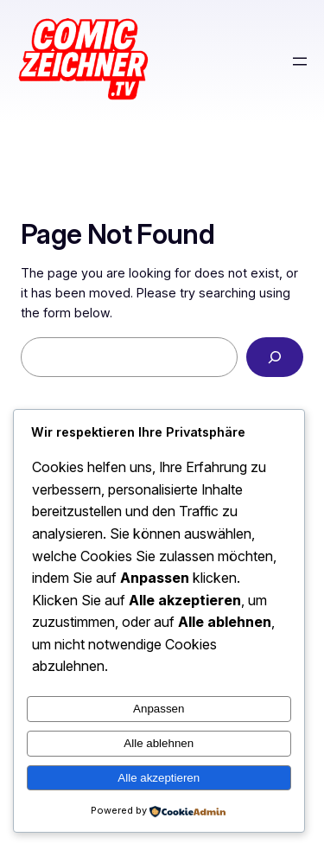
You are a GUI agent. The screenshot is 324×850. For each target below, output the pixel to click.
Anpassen (158, 708)
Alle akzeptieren (159, 777)
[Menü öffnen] (299, 61)
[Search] (274, 357)
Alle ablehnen (159, 743)
